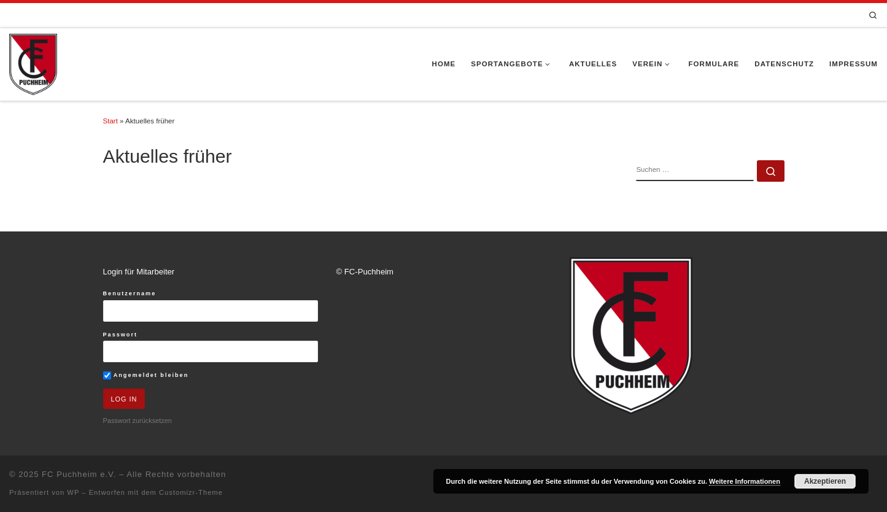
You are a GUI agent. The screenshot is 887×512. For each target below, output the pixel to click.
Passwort (120, 335)
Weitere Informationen (744, 481)
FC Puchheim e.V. (79, 474)
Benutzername (130, 293)
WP (73, 492)
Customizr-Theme (191, 492)
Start (110, 121)
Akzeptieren (825, 481)
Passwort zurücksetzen (137, 420)
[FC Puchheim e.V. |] (33, 63)
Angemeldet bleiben (146, 375)
